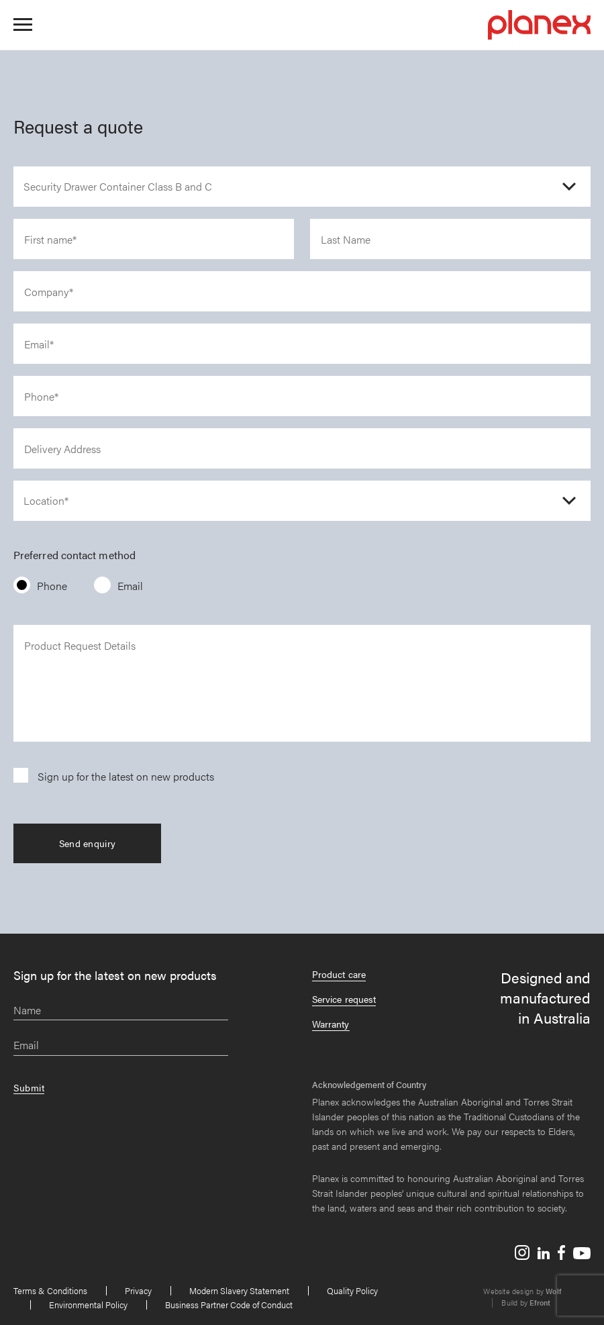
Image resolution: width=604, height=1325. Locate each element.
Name (27, 1010)
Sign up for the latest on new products (126, 776)
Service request (344, 998)
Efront (540, 1302)
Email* (39, 345)
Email (130, 585)
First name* (50, 240)
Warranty (331, 1023)
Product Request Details (80, 646)
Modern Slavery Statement (239, 1290)
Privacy (138, 1290)
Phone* (41, 397)
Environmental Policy (88, 1304)
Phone (52, 585)
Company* (48, 292)
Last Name (345, 240)
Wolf (553, 1291)
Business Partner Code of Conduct (229, 1304)
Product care (339, 974)
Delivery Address (62, 449)
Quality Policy (352, 1290)
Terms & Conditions (50, 1290)
